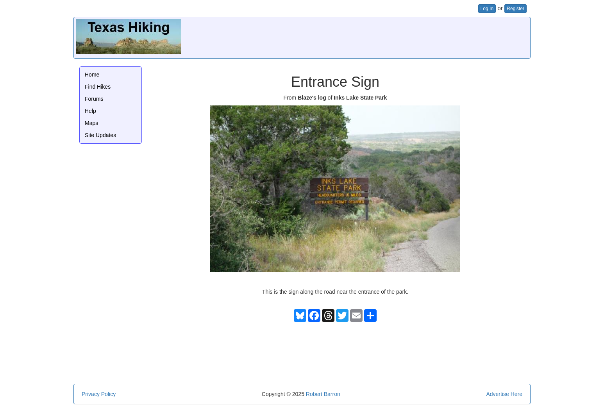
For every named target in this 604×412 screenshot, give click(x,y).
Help (90, 111)
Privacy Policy (99, 394)
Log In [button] (487, 8)
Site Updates (100, 135)
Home (92, 74)
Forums (94, 99)
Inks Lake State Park (360, 98)
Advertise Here (504, 394)
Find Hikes (98, 87)
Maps (91, 123)
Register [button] (515, 8)
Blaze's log (312, 98)
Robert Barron (323, 394)
